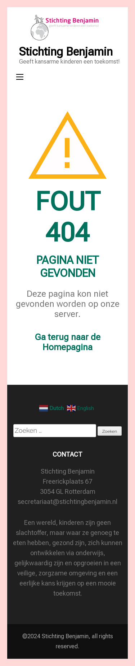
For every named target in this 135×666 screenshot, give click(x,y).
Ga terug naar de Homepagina (67, 342)
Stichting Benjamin (66, 51)
